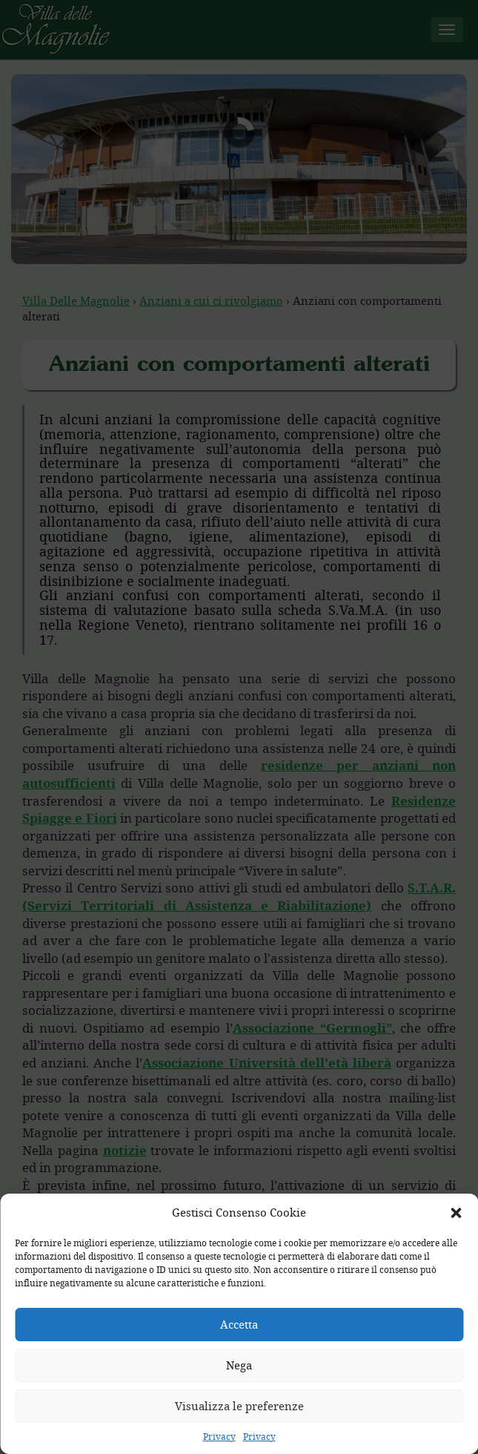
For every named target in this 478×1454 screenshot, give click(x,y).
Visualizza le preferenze (239, 1405)
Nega (239, 1365)
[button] (455, 1212)
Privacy (219, 1436)
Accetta (239, 1324)
